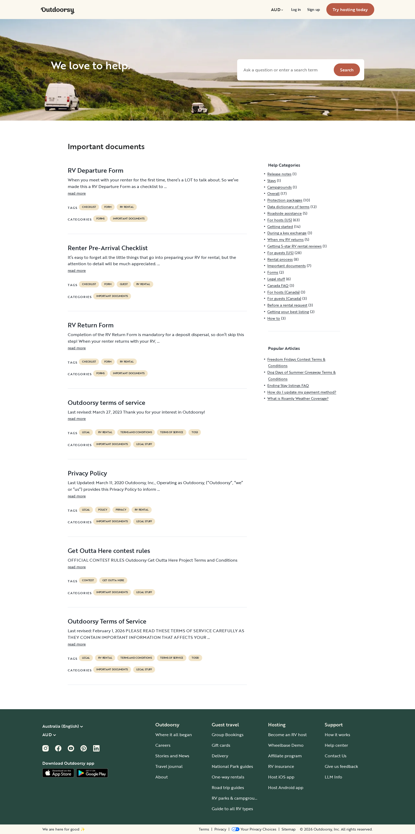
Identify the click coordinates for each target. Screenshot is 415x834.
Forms (100, 218)
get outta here (113, 580)
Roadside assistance (284, 213)
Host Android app (285, 787)
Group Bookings (227, 734)
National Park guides (232, 766)
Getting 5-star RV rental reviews (294, 246)
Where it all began (173, 734)
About (161, 777)
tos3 (195, 432)
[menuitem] (278, 9)
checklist (89, 207)
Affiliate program (285, 756)
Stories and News (172, 756)
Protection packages (284, 200)
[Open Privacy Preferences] (254, 829)
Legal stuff (144, 444)
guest (124, 284)
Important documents (129, 218)
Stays (271, 180)
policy (102, 509)
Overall (273, 193)
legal (86, 432)
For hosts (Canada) (283, 292)
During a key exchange (286, 233)
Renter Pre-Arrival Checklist (108, 247)
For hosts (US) (279, 220)
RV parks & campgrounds (237, 798)
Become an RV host (287, 734)
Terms (204, 829)
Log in (296, 9)
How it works (337, 734)
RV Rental (127, 207)
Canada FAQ (277, 285)
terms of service (171, 432)
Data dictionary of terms (288, 206)
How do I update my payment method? (301, 392)
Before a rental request (287, 305)
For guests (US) (280, 252)
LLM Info (333, 777)
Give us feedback (341, 766)
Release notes (279, 174)
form (107, 207)
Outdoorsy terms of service (106, 402)
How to (273, 318)
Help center (336, 745)
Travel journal (169, 766)
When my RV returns (285, 239)
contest (88, 580)
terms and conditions (136, 432)
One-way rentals (228, 777)
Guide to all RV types (232, 808)
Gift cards (221, 745)
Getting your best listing (288, 311)
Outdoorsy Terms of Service (107, 621)
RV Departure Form (95, 170)
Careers (162, 745)
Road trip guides (228, 787)
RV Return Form (91, 324)
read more (77, 193)
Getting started (280, 226)
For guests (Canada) (284, 298)
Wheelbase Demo (286, 745)
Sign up (313, 9)
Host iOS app (281, 777)
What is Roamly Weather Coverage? (297, 398)
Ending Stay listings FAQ (288, 385)
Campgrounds (279, 187)
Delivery (220, 756)
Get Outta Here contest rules (109, 550)
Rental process (280, 259)
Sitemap (289, 829)
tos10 (195, 657)
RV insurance (281, 766)
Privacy (220, 829)
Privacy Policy (87, 473)
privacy (121, 509)
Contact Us (335, 756)
